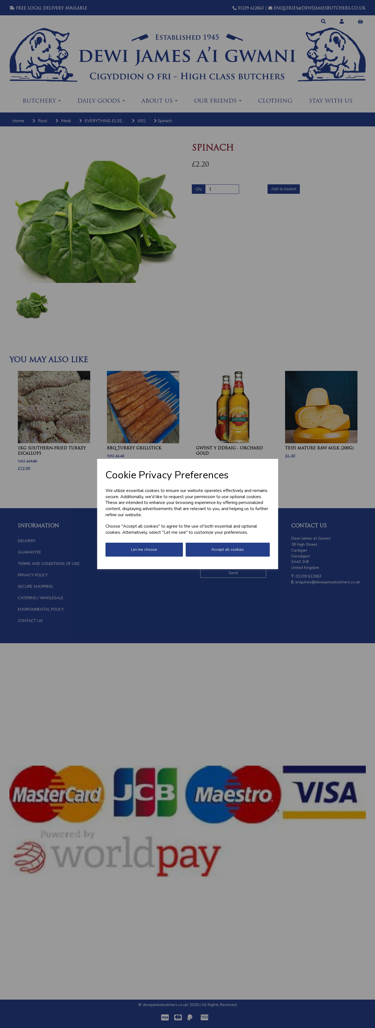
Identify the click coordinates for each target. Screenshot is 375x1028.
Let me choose (144, 549)
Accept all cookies (227, 549)
